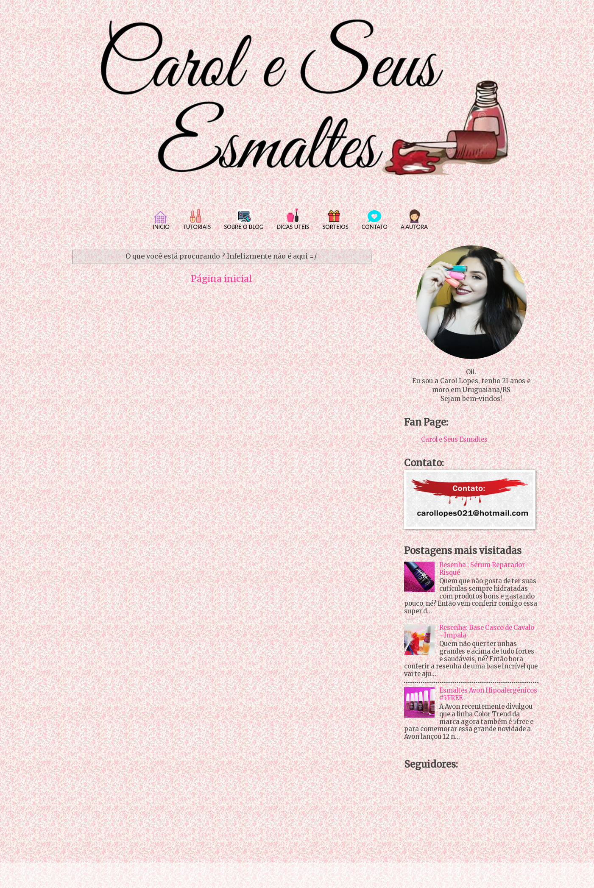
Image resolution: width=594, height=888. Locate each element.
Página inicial (221, 278)
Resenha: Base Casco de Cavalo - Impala (486, 631)
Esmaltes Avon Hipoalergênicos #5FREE (488, 694)
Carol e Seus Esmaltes (454, 439)
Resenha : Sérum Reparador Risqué (482, 568)
